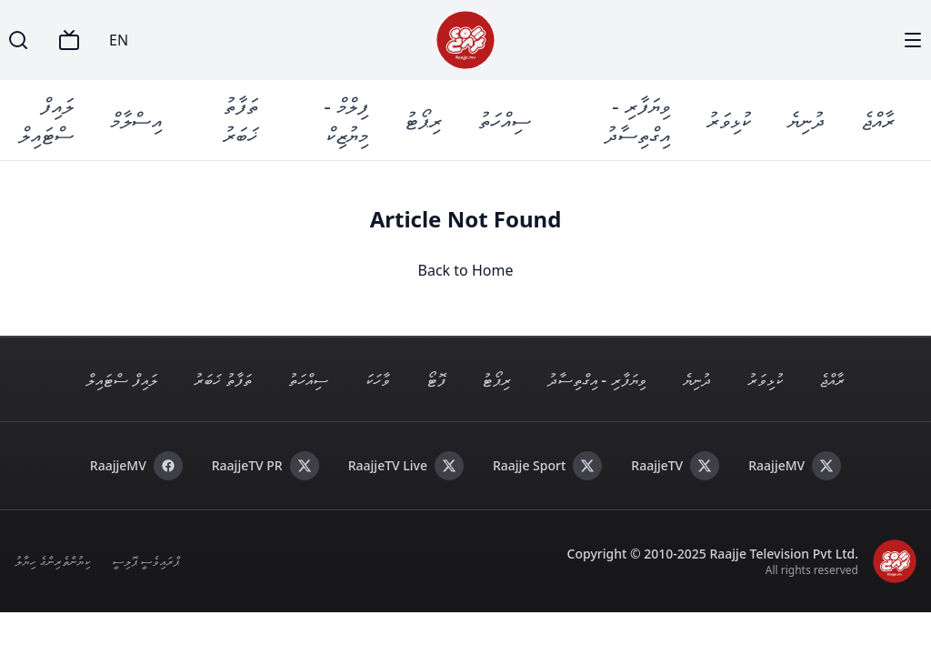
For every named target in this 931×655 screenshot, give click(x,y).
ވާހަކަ (377, 379)
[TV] (69, 40)
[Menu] (913, 40)
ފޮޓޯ (435, 379)
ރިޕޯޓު (423, 120)
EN (118, 40)
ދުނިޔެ (806, 120)
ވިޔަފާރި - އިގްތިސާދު (637, 119)
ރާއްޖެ (878, 120)
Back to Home (466, 270)
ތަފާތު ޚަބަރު (240, 119)
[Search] (18, 40)
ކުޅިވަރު (728, 120)
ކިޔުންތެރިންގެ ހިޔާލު (52, 560)
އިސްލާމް (136, 120)
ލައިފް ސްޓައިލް (46, 119)
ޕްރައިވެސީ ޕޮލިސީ (146, 560)
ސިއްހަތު (504, 120)
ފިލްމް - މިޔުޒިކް (346, 119)
